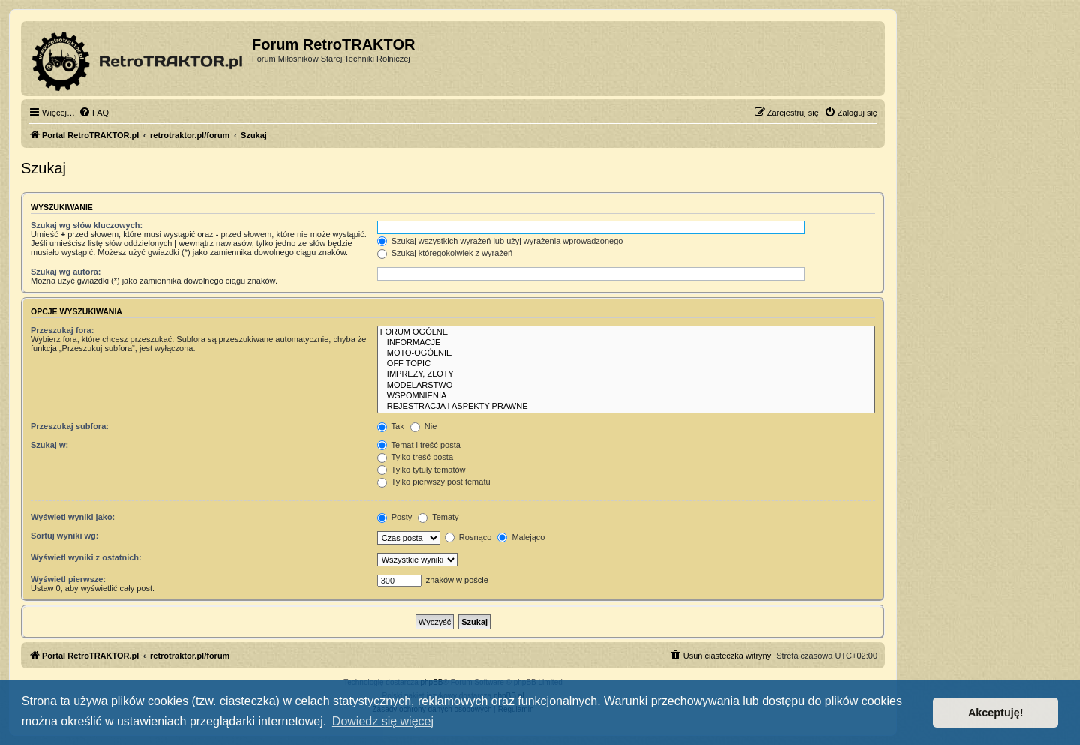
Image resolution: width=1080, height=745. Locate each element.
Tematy (438, 516)
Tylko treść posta (415, 456)
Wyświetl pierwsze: (68, 579)
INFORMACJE (626, 343)
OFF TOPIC (626, 364)
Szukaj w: (49, 444)
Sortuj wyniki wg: (64, 535)
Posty (394, 516)
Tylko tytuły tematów (421, 469)
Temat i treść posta (418, 444)
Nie (423, 426)
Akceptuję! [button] (996, 713)
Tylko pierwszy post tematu (433, 481)
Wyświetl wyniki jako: (73, 516)
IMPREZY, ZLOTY (626, 374)
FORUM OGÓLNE (626, 332)
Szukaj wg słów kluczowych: (86, 225)
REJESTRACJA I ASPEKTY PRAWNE (626, 406)
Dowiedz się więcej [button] (383, 721)
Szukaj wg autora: (66, 271)
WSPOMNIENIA (626, 396)
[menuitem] (94, 113)
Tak (390, 426)
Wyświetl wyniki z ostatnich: (86, 557)
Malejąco (520, 537)
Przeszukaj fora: (62, 330)
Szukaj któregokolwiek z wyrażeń (444, 252)
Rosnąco (468, 537)
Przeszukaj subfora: (70, 426)
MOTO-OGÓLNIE (626, 353)
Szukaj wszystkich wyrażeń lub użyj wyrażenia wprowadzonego (500, 240)
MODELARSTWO (626, 385)
